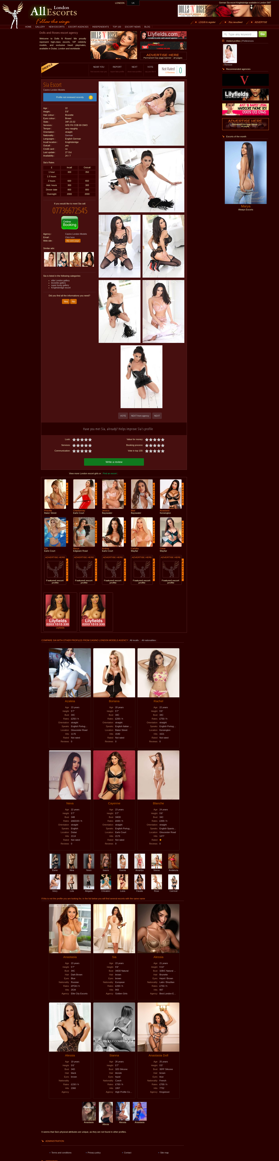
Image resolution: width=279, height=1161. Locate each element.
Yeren (89, 868)
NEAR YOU (94, 69)
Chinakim (105, 889)
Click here (70, 234)
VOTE (146, 69)
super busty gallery (60, 282)
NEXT (130, 69)
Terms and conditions (61, 1152)
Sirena (156, 868)
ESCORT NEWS (132, 27)
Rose (156, 889)
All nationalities (149, 639)
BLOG (147, 27)
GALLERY (40, 27)
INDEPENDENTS (100, 27)
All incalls (134, 639)
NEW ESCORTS (57, 27)
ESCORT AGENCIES (78, 27)
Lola (72, 889)
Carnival (173, 889)
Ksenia (122, 868)
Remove (228, 64)
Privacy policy (94, 1152)
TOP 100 (117, 27)
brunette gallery (58, 280)
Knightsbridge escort (61, 284)
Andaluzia (173, 868)
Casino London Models (54, 88)
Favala (139, 889)
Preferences (247, 41)
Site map (164, 1152)
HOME (28, 27)
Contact (127, 1152)
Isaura (105, 868)
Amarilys (139, 868)
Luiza (122, 889)
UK (133, 3)
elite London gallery (60, 277)
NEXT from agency (140, 416)
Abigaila (89, 889)
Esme (55, 868)
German (69, 134)
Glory (55, 889)
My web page (73, 238)
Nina (72, 868)
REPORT (113, 69)
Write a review (114, 461)
